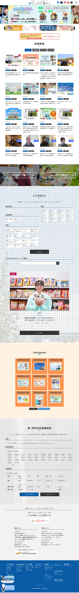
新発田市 (43, 455)
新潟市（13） (69, 211)
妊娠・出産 (29, 487)
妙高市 (62, 460)
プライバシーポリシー (39, 585)
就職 (19, 477)
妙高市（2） (61, 221)
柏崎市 (42, 460)
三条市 (42, 458)
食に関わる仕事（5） (34, 237)
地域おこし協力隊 (10, 574)
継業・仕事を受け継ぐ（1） (34, 231)
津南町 (35, 460)
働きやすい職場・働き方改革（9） (17, 232)
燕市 (15, 458)
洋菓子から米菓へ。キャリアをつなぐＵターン (39, 318)
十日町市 (29, 460)
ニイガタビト (38, 565)
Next (72, 14)
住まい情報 (18, 569)
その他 (19, 478)
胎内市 (35, 455)
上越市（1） (52, 221)
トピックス (51, 50)
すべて (28, 50)
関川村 (28, 455)
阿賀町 (62, 455)
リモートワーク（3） (26, 231)
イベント (43, 50)
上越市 (55, 460)
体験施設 (20, 490)
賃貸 (19, 481)
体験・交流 (9, 490)
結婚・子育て (10, 487)
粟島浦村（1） (44, 211)
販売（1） (25, 245)
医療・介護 (47, 477)
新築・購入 (29, 481)
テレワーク (9, 571)
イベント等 (29, 490)
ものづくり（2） (16, 242)
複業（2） (33, 245)
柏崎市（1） (44, 221)
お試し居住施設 (19, 571)
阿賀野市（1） (61, 211)
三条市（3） (69, 214)
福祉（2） (25, 236)
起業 (28, 477)
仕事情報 (36, 50)
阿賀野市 (56, 455)
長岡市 (55, 458)
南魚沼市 (16, 460)
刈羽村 (48, 460)
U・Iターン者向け (11, 443)
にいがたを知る (19, 567)
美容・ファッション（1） (26, 242)
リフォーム (38, 481)
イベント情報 (29, 565)
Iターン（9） (17, 211)
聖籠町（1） (52, 211)
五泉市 (68, 455)
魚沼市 (8, 460)
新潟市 (42, 323)
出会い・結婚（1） (9, 221)
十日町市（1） (69, 219)
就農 (37, 477)
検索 (57, 263)
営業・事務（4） (16, 246)
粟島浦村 (16, 455)
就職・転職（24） (8, 237)
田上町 (28, 458)
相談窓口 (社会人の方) (49, 567)
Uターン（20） (9, 211)
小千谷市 (63, 458)
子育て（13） (17, 220)
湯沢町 (22, 460)
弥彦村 (22, 458)
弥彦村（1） (52, 214)
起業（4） (8, 241)
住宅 (8, 481)
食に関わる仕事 (37, 323)
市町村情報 (66, 565)
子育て (37, 487)
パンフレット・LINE (48, 580)
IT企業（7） (9, 230)
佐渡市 (8, 463)
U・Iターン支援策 (48, 578)
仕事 (8, 477)
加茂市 (35, 458)
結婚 (19, 487)
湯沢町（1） (61, 219)
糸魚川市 (69, 460)
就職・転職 (46, 323)
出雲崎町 (69, 458)
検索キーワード (38, 567)
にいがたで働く (10, 565)
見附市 (48, 458)
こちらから (19, 543)
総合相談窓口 (9, 567)
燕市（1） (43, 214)
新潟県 (8, 455)
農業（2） (16, 236)
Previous (7, 14)
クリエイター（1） (34, 242)
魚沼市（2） (44, 219)
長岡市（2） (52, 216)
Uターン (32, 323)
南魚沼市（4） (52, 219)
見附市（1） (44, 216)
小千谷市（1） (61, 216)
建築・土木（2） (8, 246)
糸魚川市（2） (69, 221)
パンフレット (60, 477)
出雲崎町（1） (69, 216)
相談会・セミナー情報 (30, 567)
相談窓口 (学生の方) (48, 569)
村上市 (22, 455)
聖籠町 (48, 455)
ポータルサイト (61, 481)
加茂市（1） (61, 214)
